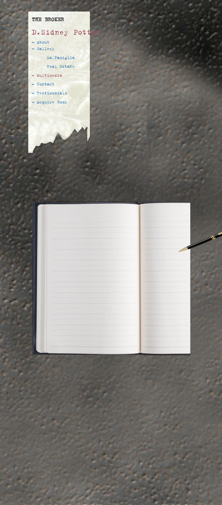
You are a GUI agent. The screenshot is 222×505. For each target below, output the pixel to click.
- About (40, 42)
